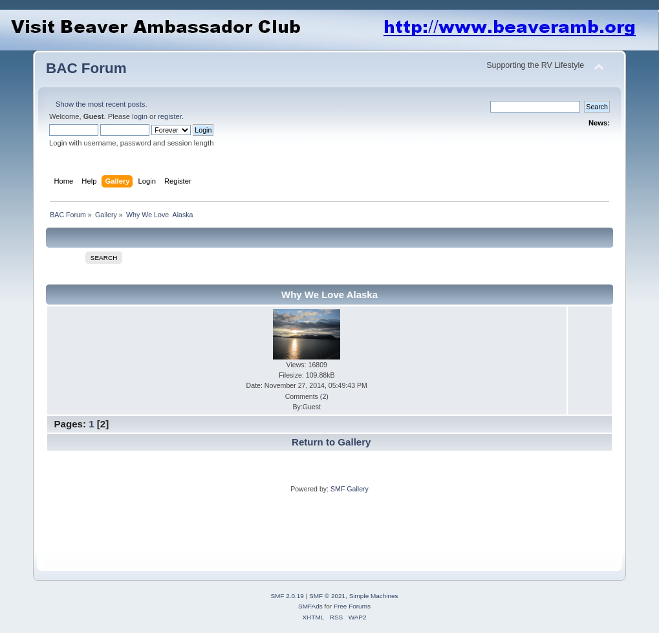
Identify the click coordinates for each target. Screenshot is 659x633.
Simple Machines (373, 595)
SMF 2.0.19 (287, 595)
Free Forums (352, 606)
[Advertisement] (281, 523)
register (170, 116)
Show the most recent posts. (101, 104)
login (139, 116)
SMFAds (310, 606)
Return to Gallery (331, 441)
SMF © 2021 (327, 595)
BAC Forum (86, 68)
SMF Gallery (349, 489)
